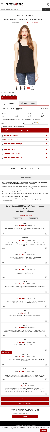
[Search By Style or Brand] (21, 9)
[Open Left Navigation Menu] (1, 4)
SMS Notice (28, 423)
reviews (35, 23)
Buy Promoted (28, 103)
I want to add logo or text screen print (12, 127)
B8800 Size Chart (10, 150)
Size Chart (32, 89)
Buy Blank (9, 103)
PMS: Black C (44, 108)
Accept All (43, 430)
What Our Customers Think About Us (25, 168)
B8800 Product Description (14, 143)
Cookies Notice (35, 423)
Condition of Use (22, 423)
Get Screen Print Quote (10, 98)
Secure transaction (11, 135)
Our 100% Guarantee (11, 154)
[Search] (46, 9)
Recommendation (11, 139)
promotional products (14, 184)
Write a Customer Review (25, 215)
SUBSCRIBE (25, 416)
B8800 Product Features (13, 158)
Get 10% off (5, 352)
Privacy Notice (15, 423)
